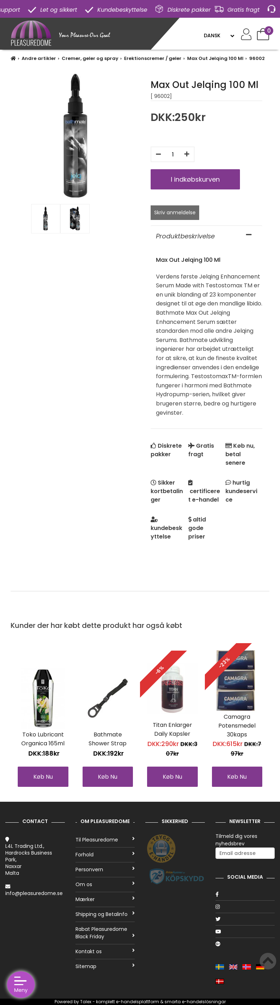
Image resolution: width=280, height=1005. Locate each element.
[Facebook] (245, 894)
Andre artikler (39, 58)
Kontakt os (105, 951)
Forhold (105, 854)
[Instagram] (245, 907)
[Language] (219, 35)
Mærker (105, 899)
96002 (257, 58)
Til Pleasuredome (105, 839)
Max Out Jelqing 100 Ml (215, 58)
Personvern (105, 869)
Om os (105, 884)
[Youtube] (245, 932)
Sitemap (105, 966)
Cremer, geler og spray (90, 58)
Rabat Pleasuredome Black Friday (105, 933)
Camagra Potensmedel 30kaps (237, 726)
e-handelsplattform (137, 1002)
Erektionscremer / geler (152, 58)
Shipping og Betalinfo (105, 914)
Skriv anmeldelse (175, 212)
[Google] (245, 944)
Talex (85, 1002)
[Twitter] (245, 919)
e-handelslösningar (204, 1002)
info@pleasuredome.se (34, 893)
